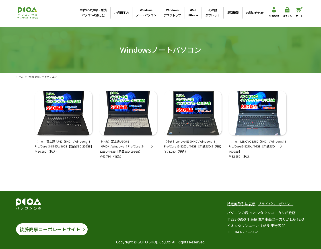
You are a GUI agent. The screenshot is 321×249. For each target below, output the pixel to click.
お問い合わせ (254, 13)
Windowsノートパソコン (146, 12)
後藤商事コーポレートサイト (50, 229)
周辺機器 (233, 13)
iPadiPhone (193, 12)
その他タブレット (212, 12)
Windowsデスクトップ (172, 12)
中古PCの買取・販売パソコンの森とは (93, 12)
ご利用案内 (121, 13)
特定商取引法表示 (241, 203)
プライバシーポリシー (275, 203)
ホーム (19, 76)
